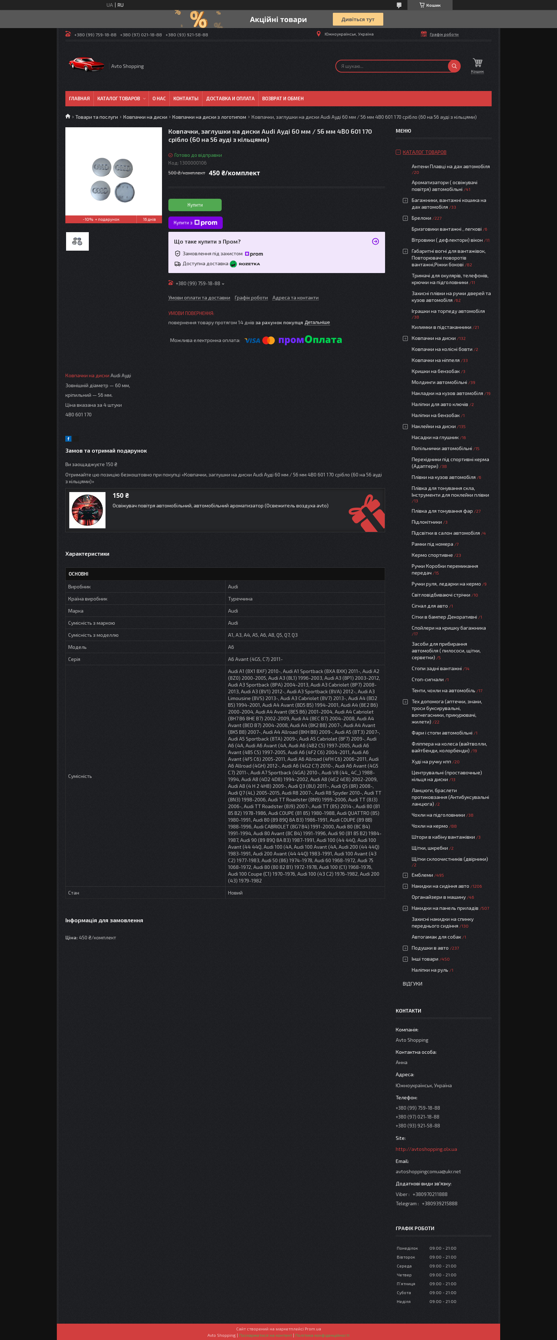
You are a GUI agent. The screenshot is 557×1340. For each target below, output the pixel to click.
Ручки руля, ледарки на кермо (446, 584)
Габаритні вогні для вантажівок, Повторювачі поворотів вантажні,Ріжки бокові (449, 257)
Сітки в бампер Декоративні (444, 617)
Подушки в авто (430, 948)
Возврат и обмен (283, 98)
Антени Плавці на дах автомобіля (451, 166)
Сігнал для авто (430, 606)
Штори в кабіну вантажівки (443, 837)
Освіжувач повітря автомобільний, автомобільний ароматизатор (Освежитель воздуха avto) (221, 505)
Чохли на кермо (430, 826)
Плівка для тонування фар (442, 511)
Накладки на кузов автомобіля (447, 393)
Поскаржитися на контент (265, 1335)
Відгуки (412, 984)
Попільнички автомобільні (442, 448)
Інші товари (425, 959)
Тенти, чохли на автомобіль (443, 690)
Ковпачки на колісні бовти (442, 349)
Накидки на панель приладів (445, 908)
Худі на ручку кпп (431, 761)
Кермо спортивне (432, 555)
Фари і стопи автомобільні (442, 733)
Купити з (195, 223)
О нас (159, 98)
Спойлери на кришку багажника (449, 628)
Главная (79, 98)
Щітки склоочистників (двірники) (450, 859)
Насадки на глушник (435, 437)
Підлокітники (427, 522)
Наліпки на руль (430, 970)
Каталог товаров (118, 98)
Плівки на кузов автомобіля (444, 477)
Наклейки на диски (434, 426)
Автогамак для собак (436, 937)
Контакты (186, 98)
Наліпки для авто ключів (440, 404)
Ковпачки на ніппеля (436, 360)
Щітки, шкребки (430, 848)
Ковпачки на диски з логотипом (209, 117)
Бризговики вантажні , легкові (447, 229)
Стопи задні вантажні (437, 668)
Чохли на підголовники (438, 815)
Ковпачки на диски (145, 117)
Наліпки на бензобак (436, 415)
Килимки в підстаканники (441, 327)
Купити (195, 205)
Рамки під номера (432, 544)
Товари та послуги (96, 117)
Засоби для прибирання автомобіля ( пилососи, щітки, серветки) (446, 650)
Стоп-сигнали (428, 679)
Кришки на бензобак (436, 371)
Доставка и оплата (230, 98)
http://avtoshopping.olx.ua (426, 1149)
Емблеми (422, 875)
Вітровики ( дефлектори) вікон (447, 240)
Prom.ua (313, 1328)
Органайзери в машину (439, 897)
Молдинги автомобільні (439, 382)
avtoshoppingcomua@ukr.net (428, 1171)
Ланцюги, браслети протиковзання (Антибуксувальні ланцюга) (450, 797)
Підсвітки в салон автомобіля (446, 533)
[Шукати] (454, 66)
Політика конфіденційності (322, 1335)
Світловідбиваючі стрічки (441, 595)
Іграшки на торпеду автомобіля (448, 311)
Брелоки (421, 218)
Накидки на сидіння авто (440, 886)
